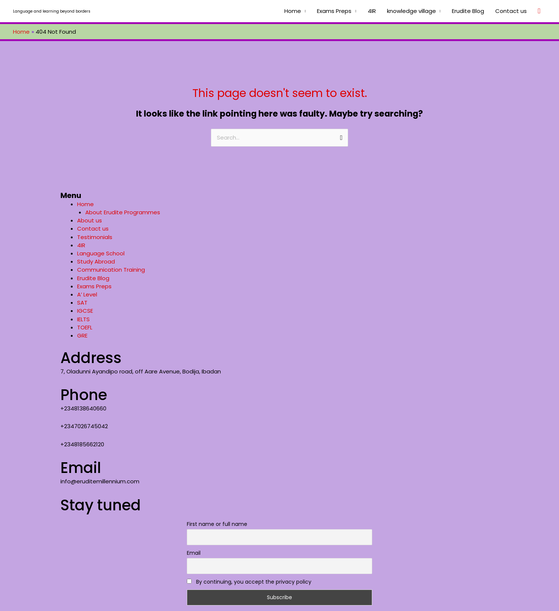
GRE (82, 335)
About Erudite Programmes (122, 212)
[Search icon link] (539, 11)
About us (89, 220)
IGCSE (85, 311)
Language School (101, 253)
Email (194, 553)
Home (292, 11)
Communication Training (111, 269)
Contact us (511, 11)
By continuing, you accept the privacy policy (249, 581)
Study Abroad (96, 261)
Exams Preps (334, 11)
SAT (82, 302)
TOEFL (84, 327)
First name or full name (217, 524)
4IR (372, 11)
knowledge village (411, 11)
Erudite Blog (468, 11)
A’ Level (87, 294)
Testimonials (94, 237)
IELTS (83, 319)
